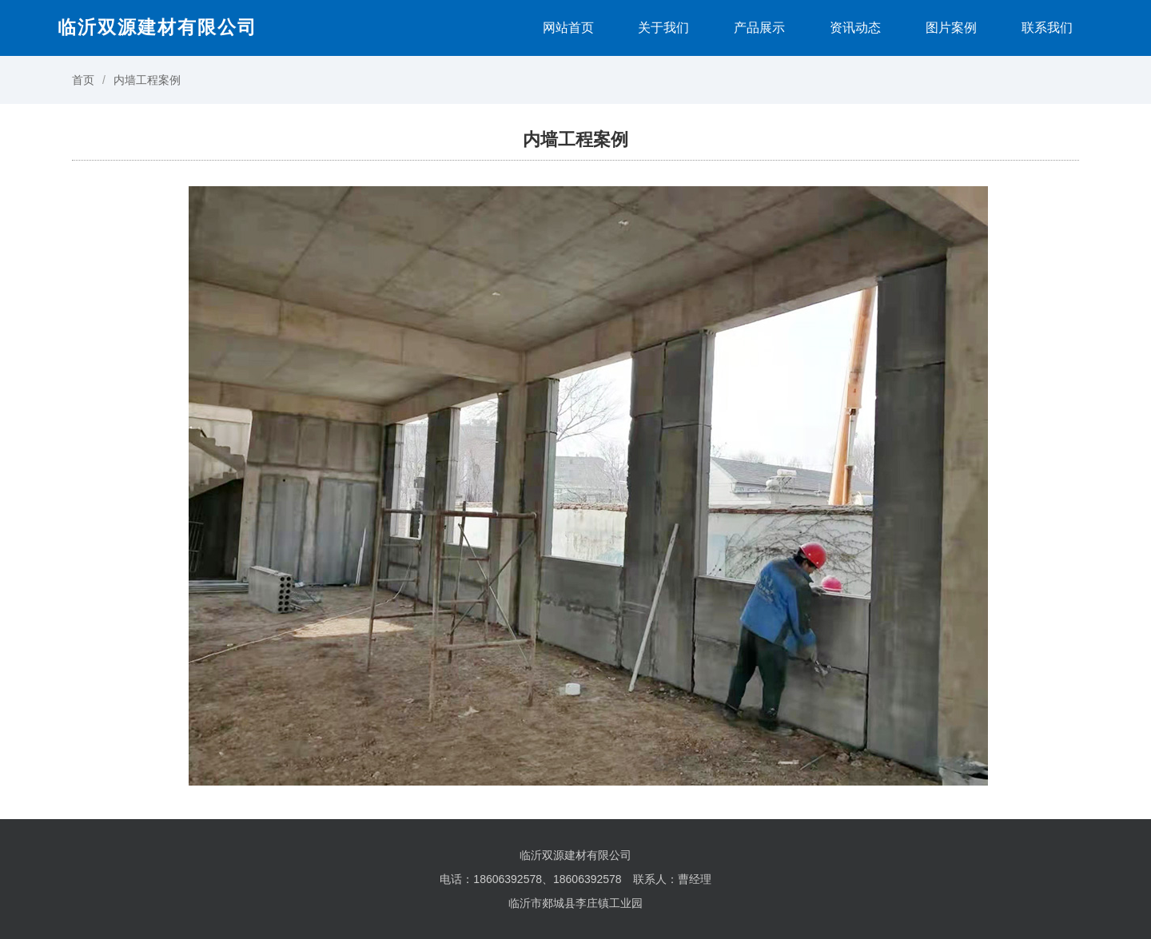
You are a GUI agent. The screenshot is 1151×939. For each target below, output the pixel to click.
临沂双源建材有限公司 (157, 27)
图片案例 (951, 27)
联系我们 (1047, 27)
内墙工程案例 (147, 80)
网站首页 (568, 27)
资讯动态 (855, 27)
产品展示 (759, 27)
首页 (83, 80)
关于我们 (663, 27)
